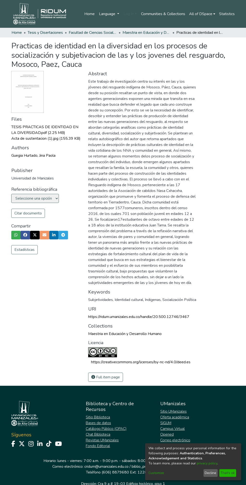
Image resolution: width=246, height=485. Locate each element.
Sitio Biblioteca (98, 417)
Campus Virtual (172, 428)
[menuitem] (202, 14)
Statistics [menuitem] (227, 14)
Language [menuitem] (107, 14)
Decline (210, 473)
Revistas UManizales (102, 440)
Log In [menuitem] (128, 14)
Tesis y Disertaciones (45, 32)
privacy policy (207, 463)
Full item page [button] (105, 377)
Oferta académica (174, 417)
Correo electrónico (175, 440)
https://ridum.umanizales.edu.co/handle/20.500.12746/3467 (138, 316)
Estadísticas (24, 249)
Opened (167, 434)
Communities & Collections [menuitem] (163, 14)
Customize (156, 473)
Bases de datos (98, 423)
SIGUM (165, 423)
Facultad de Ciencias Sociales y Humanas (93, 32)
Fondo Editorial (98, 446)
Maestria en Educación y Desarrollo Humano (147, 32)
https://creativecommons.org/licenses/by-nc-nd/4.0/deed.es (140, 362)
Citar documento (28, 213)
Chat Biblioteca (98, 434)
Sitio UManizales (173, 411)
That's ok (228, 473)
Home (89, 14)
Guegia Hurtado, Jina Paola (33, 155)
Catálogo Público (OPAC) (106, 428)
